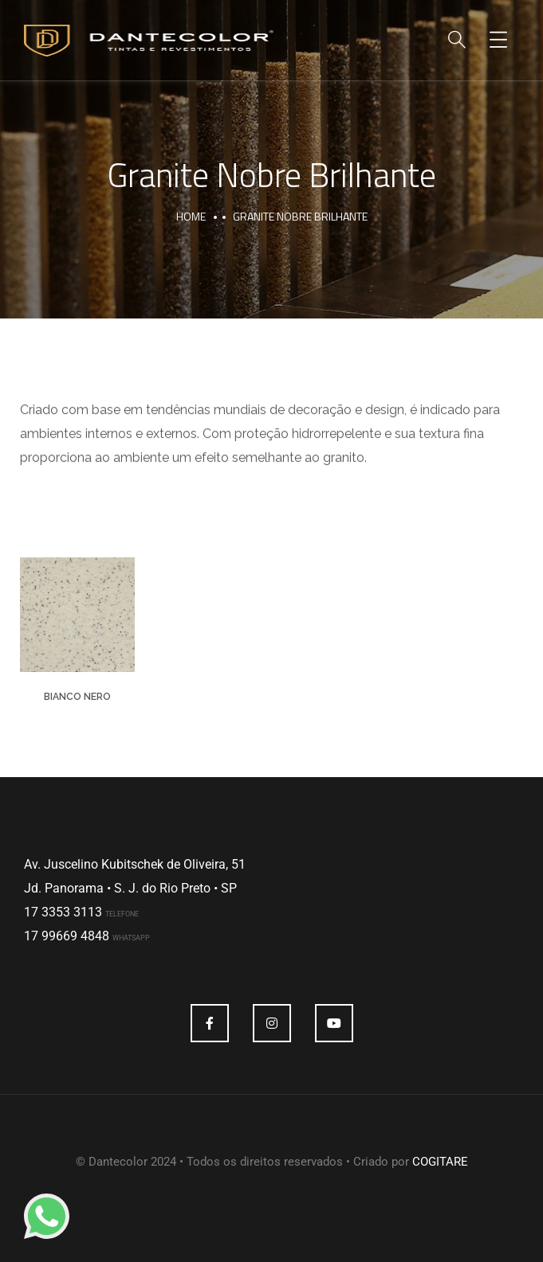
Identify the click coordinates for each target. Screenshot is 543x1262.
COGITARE (440, 1162)
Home (191, 216)
